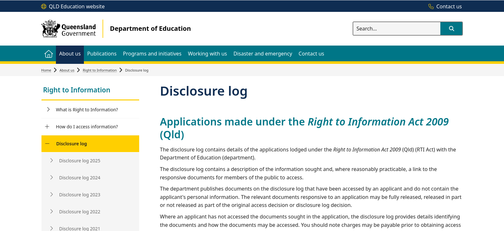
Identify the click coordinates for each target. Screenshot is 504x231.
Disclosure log (71, 144)
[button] (451, 28)
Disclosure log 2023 (79, 195)
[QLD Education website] (73, 7)
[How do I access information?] (47, 126)
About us (66, 70)
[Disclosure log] (47, 143)
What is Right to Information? (87, 110)
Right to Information (100, 70)
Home (46, 70)
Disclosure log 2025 (79, 161)
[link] (90, 90)
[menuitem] (48, 53)
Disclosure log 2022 (79, 212)
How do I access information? (87, 127)
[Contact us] (443, 7)
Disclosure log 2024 (79, 178)
